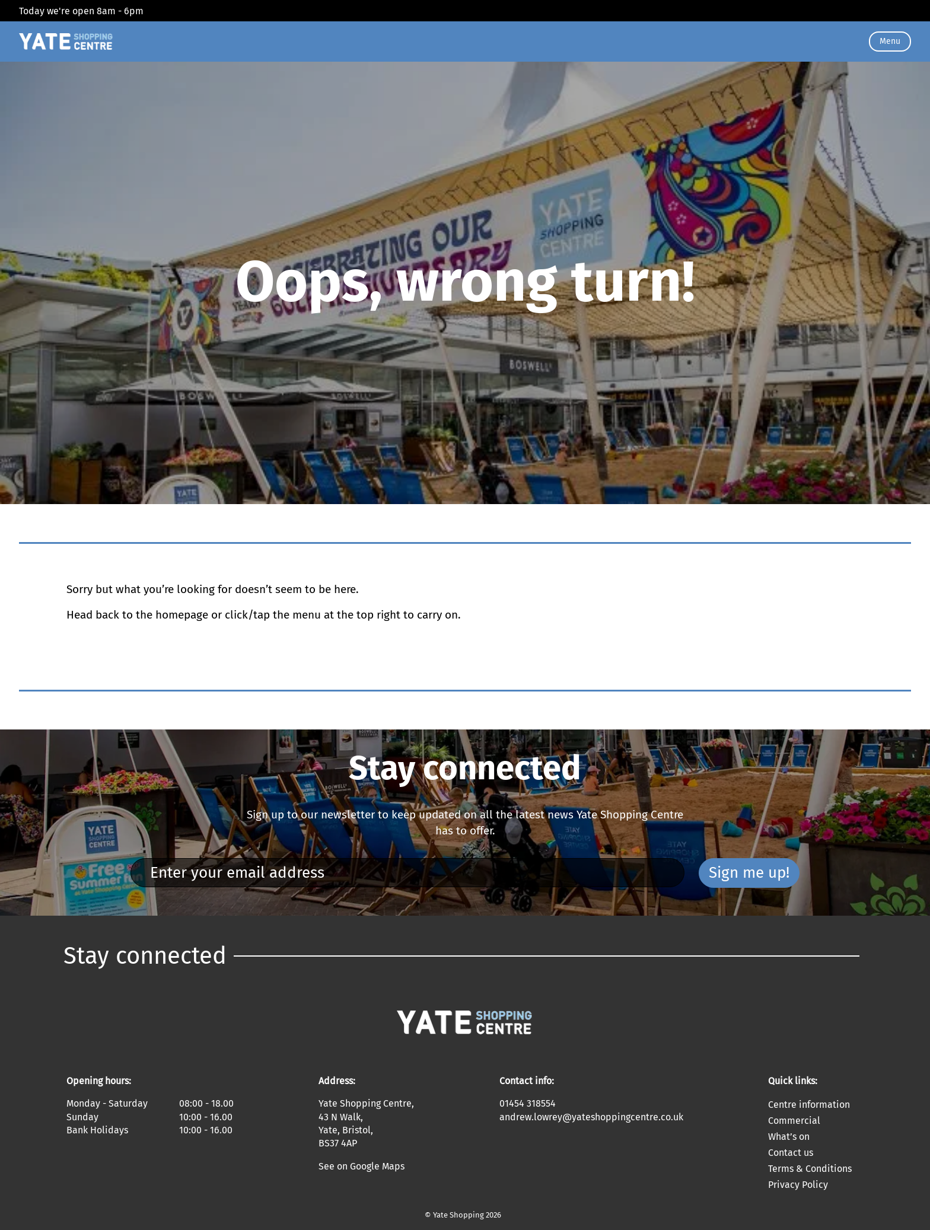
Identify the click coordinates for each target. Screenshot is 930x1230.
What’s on (789, 1136)
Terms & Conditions (810, 1168)
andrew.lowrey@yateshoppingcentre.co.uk (591, 1117)
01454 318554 (527, 1103)
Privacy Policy (798, 1184)
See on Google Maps (362, 1166)
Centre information (809, 1104)
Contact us (790, 1152)
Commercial (794, 1120)
